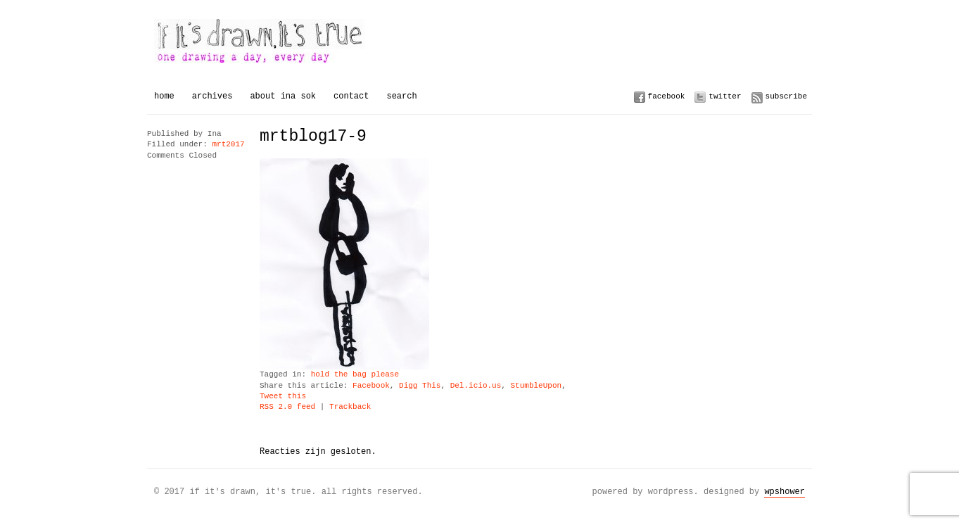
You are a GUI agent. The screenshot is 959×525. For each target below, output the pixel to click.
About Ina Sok (283, 96)
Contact (351, 96)
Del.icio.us (476, 386)
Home (164, 96)
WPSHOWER (784, 492)
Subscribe (786, 96)
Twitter (725, 96)
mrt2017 (228, 144)
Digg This (419, 386)
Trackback (350, 407)
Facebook (666, 96)
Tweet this (283, 396)
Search (401, 96)
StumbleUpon (535, 386)
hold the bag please (355, 374)
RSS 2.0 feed (287, 407)
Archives (212, 96)
